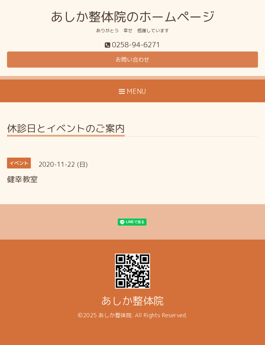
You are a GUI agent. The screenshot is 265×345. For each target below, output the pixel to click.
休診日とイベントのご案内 (66, 129)
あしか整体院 (132, 301)
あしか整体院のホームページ (132, 17)
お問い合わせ (132, 59)
